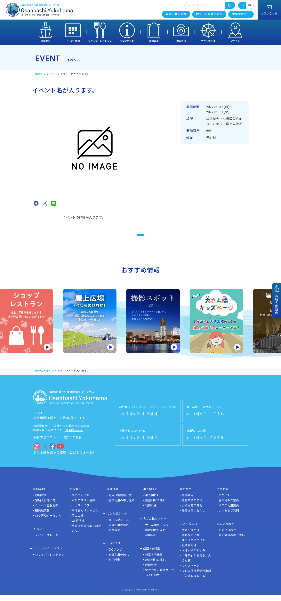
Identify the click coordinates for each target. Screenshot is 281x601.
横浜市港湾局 (74, 436)
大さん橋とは (208, 41)
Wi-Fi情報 (78, 526)
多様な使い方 (190, 541)
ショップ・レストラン (100, 41)
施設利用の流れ (118, 530)
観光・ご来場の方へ (209, 14)
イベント (51, 74)
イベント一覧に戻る (141, 237)
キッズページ (190, 571)
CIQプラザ (115, 555)
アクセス (235, 41)
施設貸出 (154, 41)
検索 (230, 5)
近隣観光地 (189, 551)
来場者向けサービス (85, 516)
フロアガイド (127, 41)
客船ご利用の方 (176, 14)
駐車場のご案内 (229, 506)
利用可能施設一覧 (120, 501)
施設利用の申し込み (121, 506)
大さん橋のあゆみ (193, 556)
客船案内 (45, 41)
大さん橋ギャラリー (158, 530)
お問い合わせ (227, 535)
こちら (77, 443)
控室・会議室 (154, 560)
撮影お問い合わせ (193, 516)
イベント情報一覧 (47, 541)
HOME (39, 74)
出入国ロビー (154, 501)
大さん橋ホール (118, 525)
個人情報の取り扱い (232, 541)
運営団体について (193, 546)
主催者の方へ (241, 14)
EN (249, 5)
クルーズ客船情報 (46, 511)
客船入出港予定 (45, 506)
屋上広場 (78, 521)
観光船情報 (42, 516)
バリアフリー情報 (83, 506)
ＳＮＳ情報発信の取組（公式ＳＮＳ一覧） (64, 458)
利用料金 (114, 535)
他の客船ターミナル (48, 521)
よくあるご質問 (192, 511)
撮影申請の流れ (192, 506)
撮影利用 (181, 41)
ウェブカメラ (80, 511)
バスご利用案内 (229, 511)
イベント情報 (73, 41)
